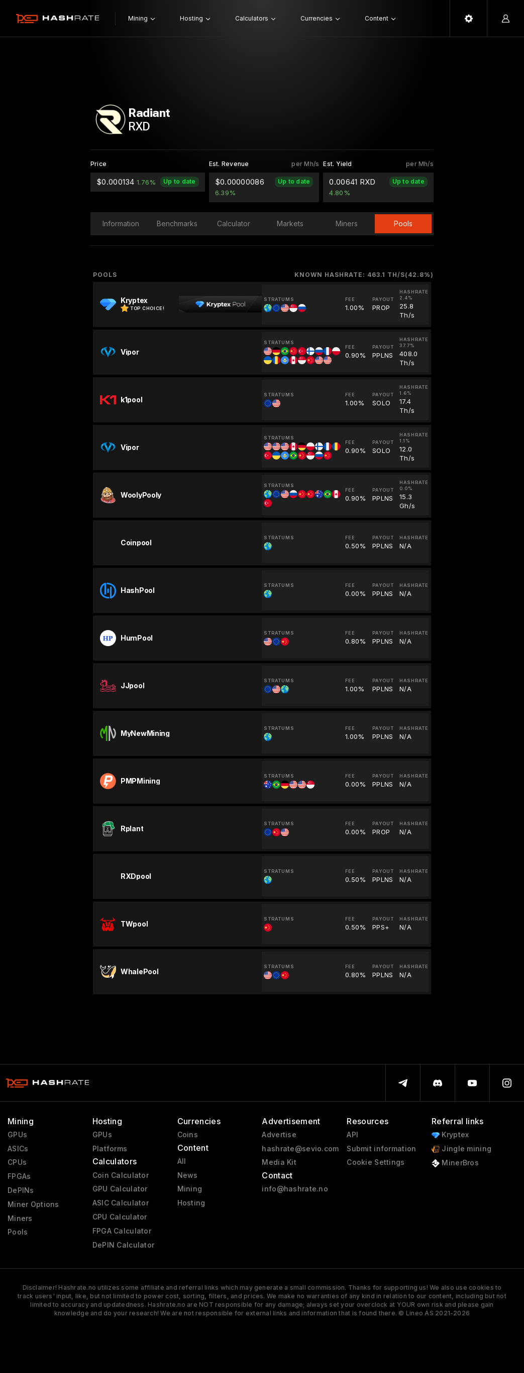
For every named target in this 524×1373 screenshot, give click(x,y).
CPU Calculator (119, 1217)
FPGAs (19, 1176)
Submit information (381, 1149)
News (187, 1175)
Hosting (191, 1203)
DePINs (21, 1190)
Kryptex (450, 1135)
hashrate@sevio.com (300, 1149)
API (352, 1135)
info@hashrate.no (295, 1189)
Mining (189, 1189)
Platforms (110, 1149)
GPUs (17, 1135)
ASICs (18, 1149)
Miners (20, 1218)
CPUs (17, 1162)
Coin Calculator (120, 1175)
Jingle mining (461, 1149)
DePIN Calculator (123, 1245)
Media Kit (279, 1162)
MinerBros (455, 1163)
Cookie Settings (375, 1162)
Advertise (279, 1135)
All (181, 1161)
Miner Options (33, 1204)
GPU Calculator (120, 1189)
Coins (187, 1135)
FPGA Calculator (121, 1231)
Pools (18, 1232)
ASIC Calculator (120, 1203)
